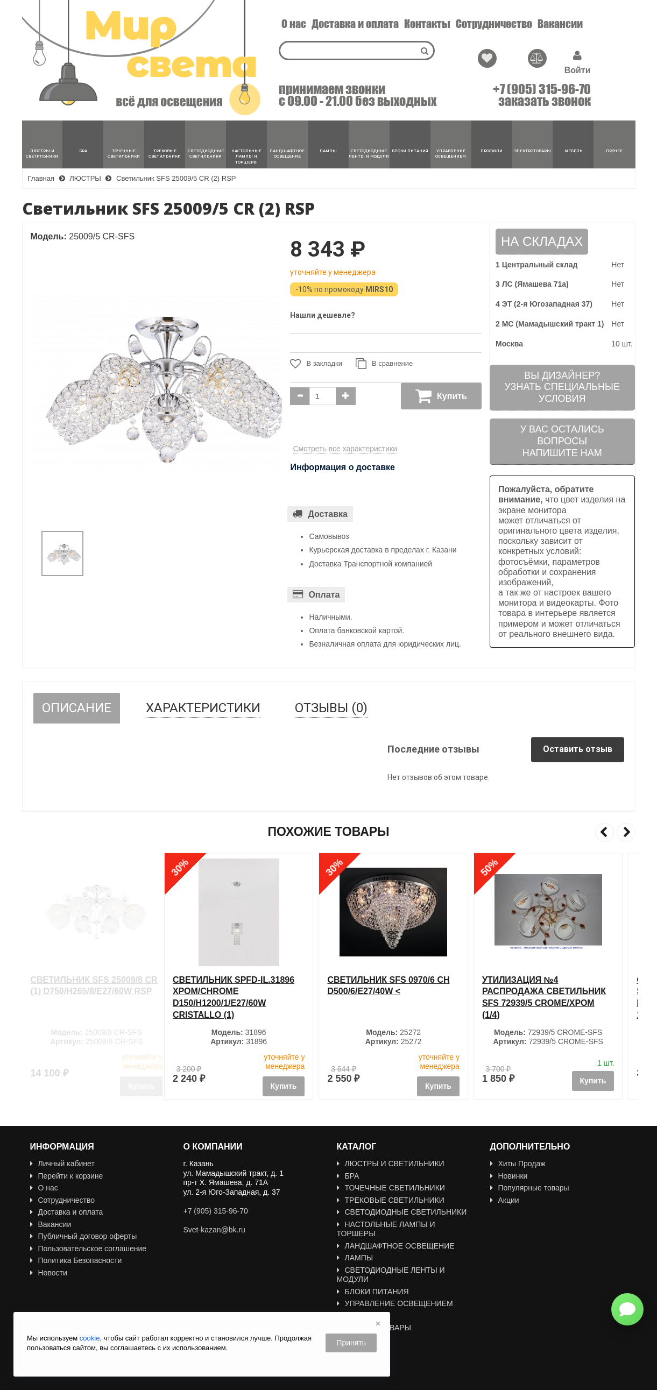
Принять (351, 1342)
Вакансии (560, 23)
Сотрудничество (494, 23)
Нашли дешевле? (322, 315)
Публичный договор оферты (83, 1236)
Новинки (509, 1176)
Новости (48, 1272)
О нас (293, 23)
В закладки (316, 363)
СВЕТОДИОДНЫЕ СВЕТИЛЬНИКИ (402, 1212)
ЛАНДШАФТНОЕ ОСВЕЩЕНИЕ (396, 1246)
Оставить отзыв (577, 749)
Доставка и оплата (355, 23)
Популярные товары (529, 1187)
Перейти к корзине (66, 1176)
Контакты (427, 23)
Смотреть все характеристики (345, 448)
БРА (348, 1176)
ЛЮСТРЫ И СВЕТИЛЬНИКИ (390, 1163)
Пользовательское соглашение (88, 1248)
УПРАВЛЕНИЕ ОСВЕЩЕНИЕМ (395, 1303)
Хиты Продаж (518, 1163)
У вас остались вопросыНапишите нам (562, 441)
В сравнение (384, 363)
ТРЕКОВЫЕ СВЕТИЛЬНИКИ (390, 1200)
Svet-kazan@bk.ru (214, 1229)
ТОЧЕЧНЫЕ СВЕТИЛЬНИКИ (391, 1187)
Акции (504, 1200)
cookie (90, 1338)
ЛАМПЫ (355, 1257)
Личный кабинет (62, 1163)
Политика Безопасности (76, 1260)
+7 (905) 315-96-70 (542, 89)
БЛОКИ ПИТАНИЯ (373, 1291)
